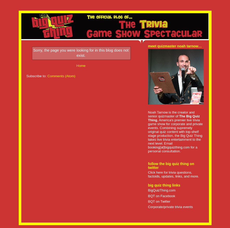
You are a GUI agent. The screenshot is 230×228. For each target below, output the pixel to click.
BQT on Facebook (161, 196)
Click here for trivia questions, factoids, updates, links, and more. (173, 174)
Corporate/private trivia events (170, 207)
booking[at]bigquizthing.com (169, 147)
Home (81, 66)
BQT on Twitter (159, 201)
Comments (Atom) (62, 76)
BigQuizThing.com (162, 190)
